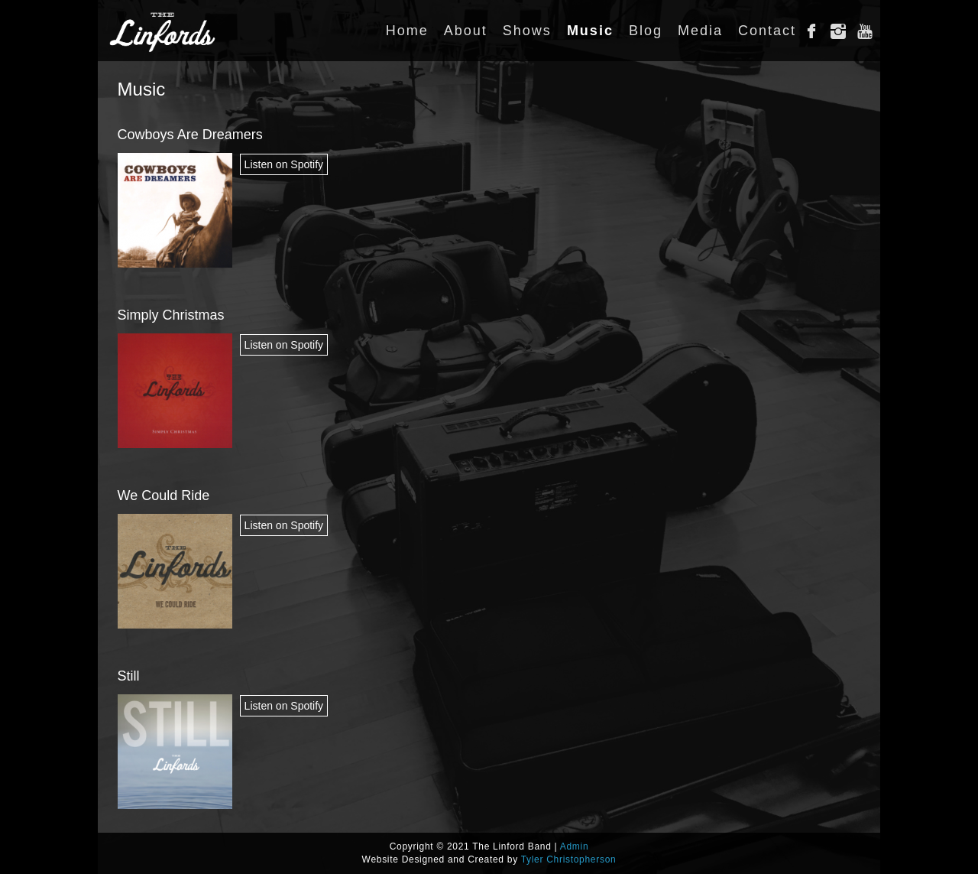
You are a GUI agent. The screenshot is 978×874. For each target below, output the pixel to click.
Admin (574, 846)
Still (129, 676)
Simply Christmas (171, 315)
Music (142, 89)
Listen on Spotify (284, 164)
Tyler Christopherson (569, 859)
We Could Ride (164, 495)
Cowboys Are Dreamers (190, 134)
